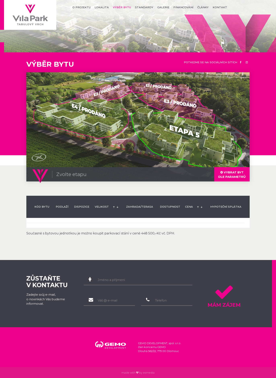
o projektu (81, 7)
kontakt (220, 7)
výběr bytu (122, 7)
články (203, 7)
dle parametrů (232, 174)
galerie (163, 7)
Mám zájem (224, 295)
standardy (144, 7)
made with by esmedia (138, 372)
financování (183, 7)
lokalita (102, 7)
